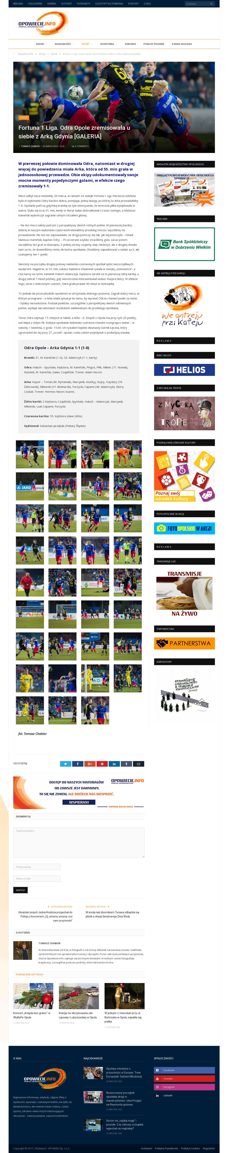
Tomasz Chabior (30, 146)
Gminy (40, 44)
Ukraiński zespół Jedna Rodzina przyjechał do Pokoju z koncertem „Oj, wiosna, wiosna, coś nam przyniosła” (45, 916)
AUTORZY (66, 3)
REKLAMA (18, 3)
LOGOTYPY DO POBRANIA (109, 3)
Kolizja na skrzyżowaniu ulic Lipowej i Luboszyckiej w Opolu (78, 1015)
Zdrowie (130, 44)
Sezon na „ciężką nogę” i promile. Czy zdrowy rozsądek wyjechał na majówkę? (124, 1124)
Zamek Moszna (182, 44)
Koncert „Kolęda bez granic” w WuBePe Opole (31, 1015)
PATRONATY (83, 3)
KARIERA (52, 3)
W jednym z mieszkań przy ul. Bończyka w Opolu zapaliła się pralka (123, 1017)
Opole (23, 117)
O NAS (147, 3)
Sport (86, 44)
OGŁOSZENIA (35, 3)
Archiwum (146, 1148)
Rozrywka (107, 44)
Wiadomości (63, 44)
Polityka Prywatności (166, 1148)
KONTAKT (133, 3)
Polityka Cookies (190, 1148)
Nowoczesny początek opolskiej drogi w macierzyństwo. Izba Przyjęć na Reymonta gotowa (123, 1098)
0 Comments (80, 146)
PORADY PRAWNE (153, 44)
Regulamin (209, 1148)
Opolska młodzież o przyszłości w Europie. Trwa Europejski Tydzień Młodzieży (124, 1072)
